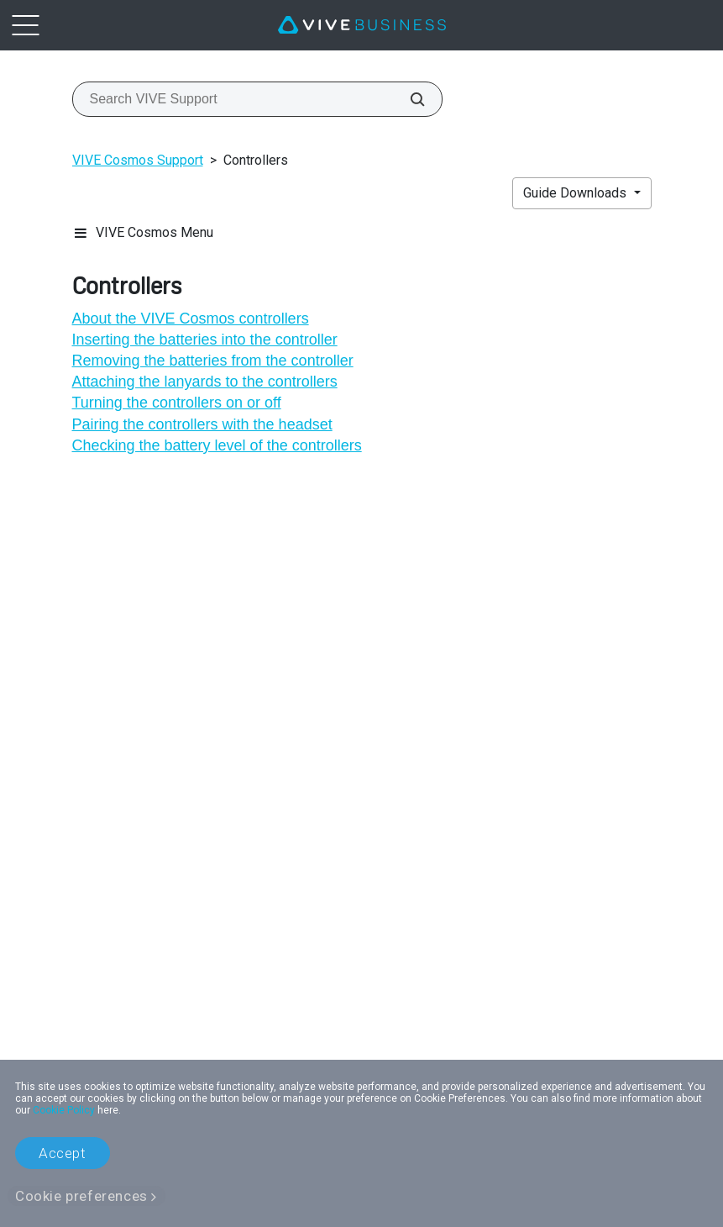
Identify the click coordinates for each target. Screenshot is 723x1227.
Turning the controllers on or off (176, 402)
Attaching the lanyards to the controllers (205, 381)
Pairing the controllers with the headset (202, 424)
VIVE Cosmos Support (137, 160)
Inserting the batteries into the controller (205, 339)
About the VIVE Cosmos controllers (190, 318)
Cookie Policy (64, 1110)
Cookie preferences (81, 1196)
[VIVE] (362, 25)
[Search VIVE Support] (408, 99)
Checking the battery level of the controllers (217, 445)
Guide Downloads (576, 193)
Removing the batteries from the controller (213, 360)
